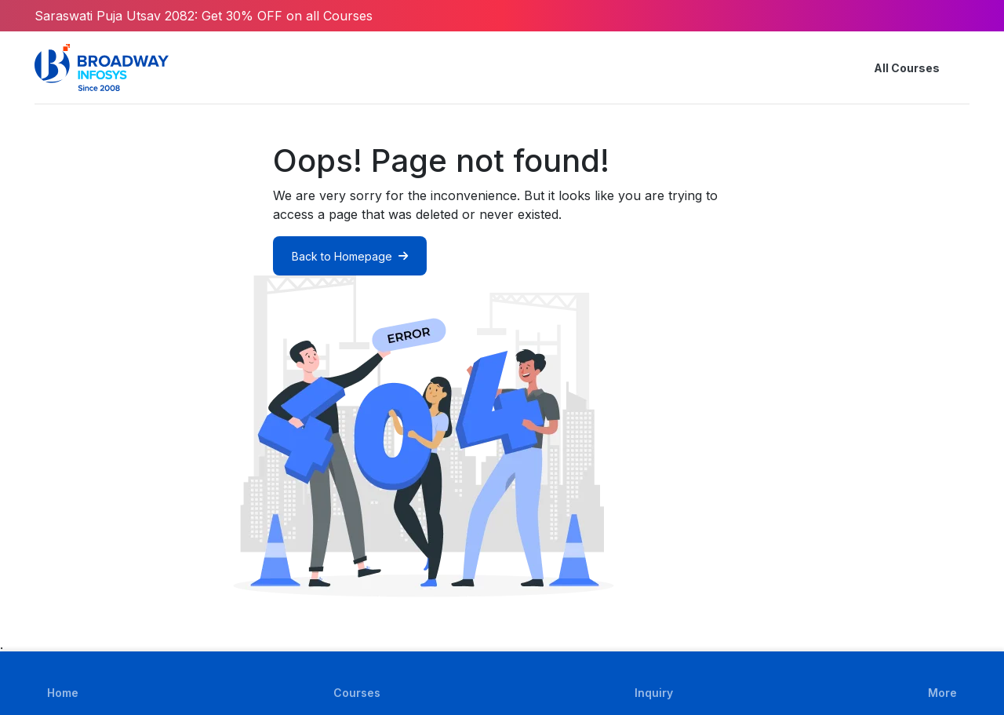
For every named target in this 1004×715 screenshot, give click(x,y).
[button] (960, 67)
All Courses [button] (894, 67)
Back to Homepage (350, 256)
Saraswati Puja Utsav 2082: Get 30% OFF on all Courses (204, 16)
